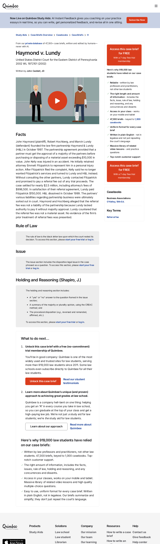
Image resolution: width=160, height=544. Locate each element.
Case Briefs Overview (41, 35)
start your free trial (75, 239)
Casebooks (62, 35)
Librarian (60, 542)
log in (91, 239)
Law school (62, 532)
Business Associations (119, 198)
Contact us (139, 532)
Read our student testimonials (75, 381)
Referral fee (113, 217)
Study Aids (21, 35)
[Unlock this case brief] (43, 381)
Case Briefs (77, 35)
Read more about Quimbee (80, 426)
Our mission (88, 532)
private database (33, 43)
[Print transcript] (141, 35)
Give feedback (141, 537)
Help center (139, 542)
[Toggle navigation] (156, 6)
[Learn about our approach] (46, 426)
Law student (63, 537)
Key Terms (114, 210)
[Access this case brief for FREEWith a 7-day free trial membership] (124, 55)
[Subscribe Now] (137, 20)
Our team (87, 537)
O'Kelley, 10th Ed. (116, 201)
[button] (57, 100)
